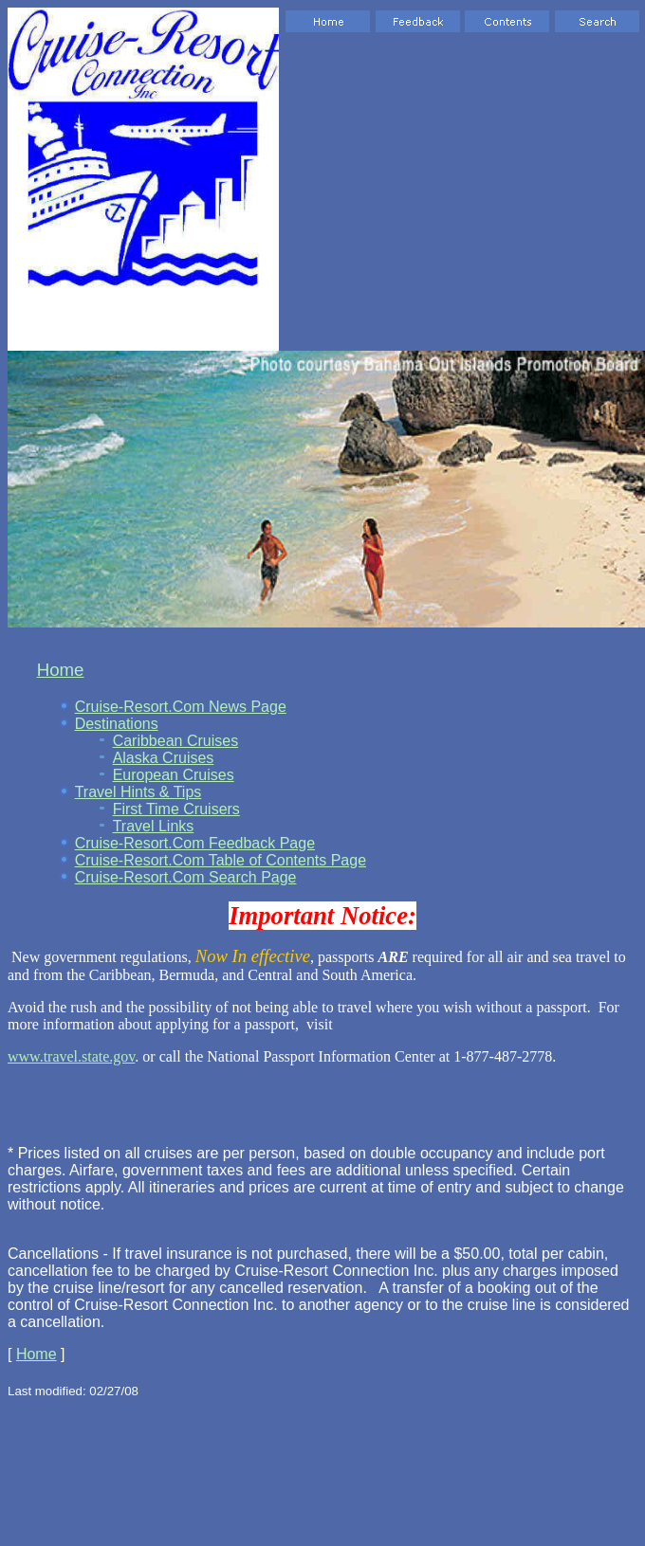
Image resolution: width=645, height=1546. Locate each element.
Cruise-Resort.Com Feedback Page (195, 843)
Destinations (116, 724)
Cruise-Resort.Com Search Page (186, 877)
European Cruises (173, 775)
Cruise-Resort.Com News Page (180, 707)
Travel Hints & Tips (138, 792)
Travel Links (153, 826)
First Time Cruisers (176, 809)
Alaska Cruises (163, 758)
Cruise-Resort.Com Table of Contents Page (220, 860)
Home (60, 670)
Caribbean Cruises (176, 741)
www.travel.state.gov (71, 1056)
